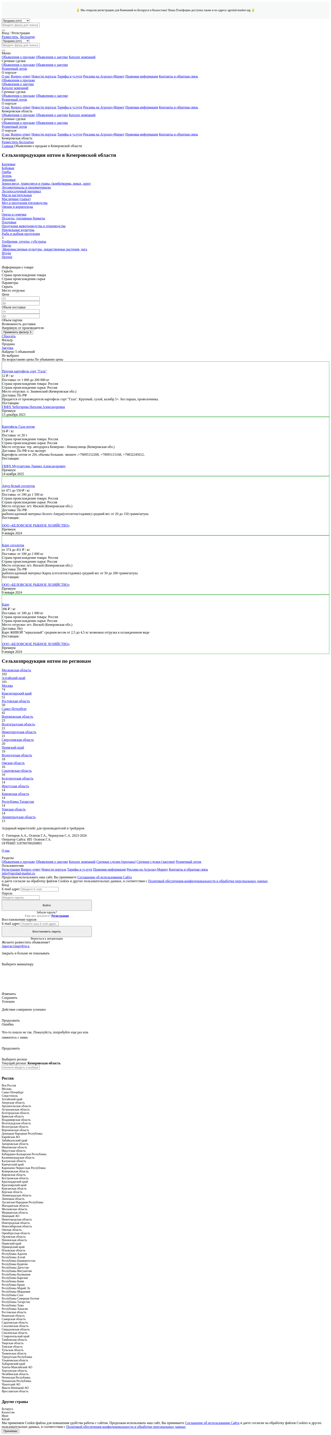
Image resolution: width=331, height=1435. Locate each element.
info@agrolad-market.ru (18, 873)
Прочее (7, 257)
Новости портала (44, 76)
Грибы (6, 172)
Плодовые (9, 222)
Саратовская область (17, 770)
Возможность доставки (19, 324)
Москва (7, 685)
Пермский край (13, 747)
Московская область (16, 670)
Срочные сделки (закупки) (156, 862)
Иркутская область (15, 786)
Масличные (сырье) (16, 199)
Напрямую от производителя (23, 328)
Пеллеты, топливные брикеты (23, 218)
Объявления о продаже (18, 57)
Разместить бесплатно (18, 142)
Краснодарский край (17, 693)
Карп (5, 604)
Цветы (6, 245)
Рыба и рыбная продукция (21, 234)
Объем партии (12, 320)
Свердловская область (18, 740)
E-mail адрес (11, 889)
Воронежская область (17, 716)
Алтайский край (13, 678)
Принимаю (10, 1431)
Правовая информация (141, 76)
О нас (6, 76)
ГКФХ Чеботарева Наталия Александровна (33, 407)
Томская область (14, 809)
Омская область (13, 763)
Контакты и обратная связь (178, 76)
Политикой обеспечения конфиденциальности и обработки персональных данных (208, 881)
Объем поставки (14, 307)
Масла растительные (17, 195)
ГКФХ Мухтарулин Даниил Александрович (33, 466)
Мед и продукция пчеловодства (24, 203)
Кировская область (15, 794)
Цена (5, 294)
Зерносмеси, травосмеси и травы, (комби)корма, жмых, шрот (46, 183)
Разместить (18, 37)
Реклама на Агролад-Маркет (104, 76)
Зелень (7, 176)
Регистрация (11, 869)
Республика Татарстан (18, 801)
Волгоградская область (18, 724)
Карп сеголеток (13, 545)
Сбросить (9, 336)
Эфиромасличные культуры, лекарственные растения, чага (44, 249)
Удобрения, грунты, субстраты (24, 241)
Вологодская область (17, 755)
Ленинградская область (19, 817)
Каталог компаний (82, 57)
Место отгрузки (13, 290)
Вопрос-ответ (20, 76)
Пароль (7, 893)
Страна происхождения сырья (23, 279)
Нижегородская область (19, 732)
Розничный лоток (14, 68)
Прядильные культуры (18, 230)
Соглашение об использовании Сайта (104, 877)
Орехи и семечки (14, 214)
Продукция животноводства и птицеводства (34, 226)
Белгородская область (17, 778)
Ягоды (6, 253)
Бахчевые (8, 164)
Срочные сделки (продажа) (116, 862)
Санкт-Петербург (14, 709)
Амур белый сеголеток (18, 486)
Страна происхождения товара (24, 275)
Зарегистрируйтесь (15, 946)
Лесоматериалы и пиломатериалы (26, 187)
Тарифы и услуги (69, 76)
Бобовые (8, 168)
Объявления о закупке (52, 57)
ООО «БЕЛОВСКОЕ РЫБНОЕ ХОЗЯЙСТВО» (36, 525)
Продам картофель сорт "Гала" (24, 371)
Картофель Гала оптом (18, 426)
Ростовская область (16, 701)
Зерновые (9, 179)
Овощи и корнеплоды (17, 207)
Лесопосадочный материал (21, 191)
